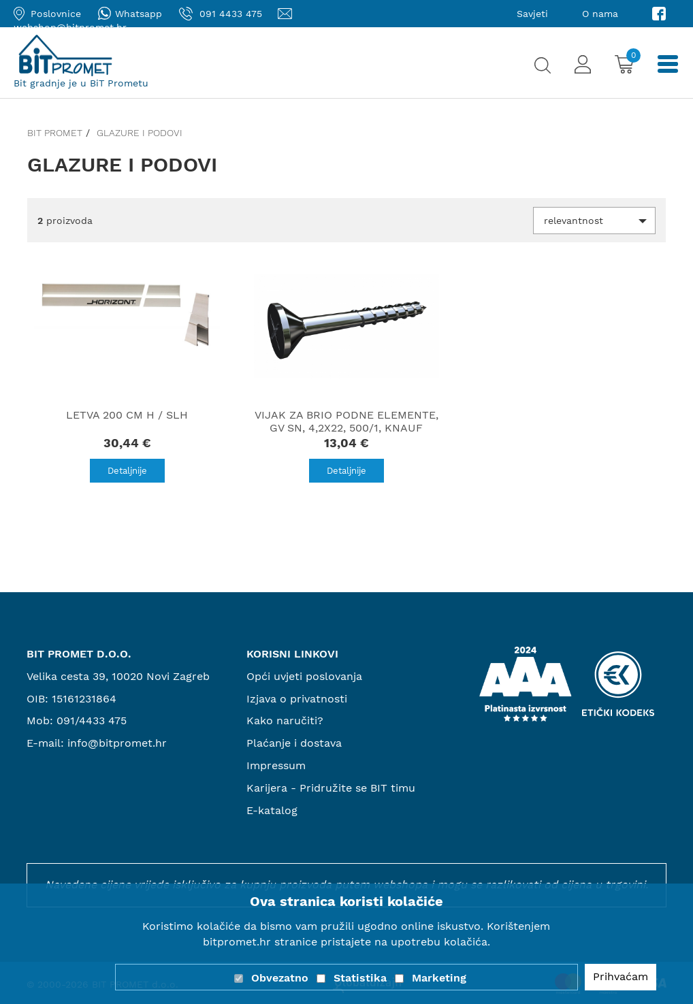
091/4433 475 (92, 720)
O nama (600, 13)
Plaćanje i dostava (294, 742)
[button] (594, 220)
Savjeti (532, 13)
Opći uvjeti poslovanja (304, 676)
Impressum (276, 765)
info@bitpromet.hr (117, 742)
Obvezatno (279, 977)
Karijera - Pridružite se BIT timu (330, 787)
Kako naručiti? (284, 720)
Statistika (360, 977)
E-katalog (271, 810)
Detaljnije (127, 471)
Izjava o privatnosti (296, 698)
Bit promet (54, 132)
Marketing (439, 977)
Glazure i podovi (139, 132)
